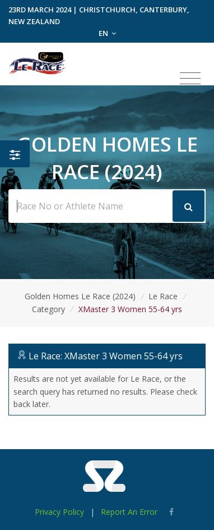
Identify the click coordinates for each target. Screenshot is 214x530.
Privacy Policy (59, 511)
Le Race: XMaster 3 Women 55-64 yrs (106, 356)
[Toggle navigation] (190, 78)
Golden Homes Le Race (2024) (80, 296)
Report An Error (129, 511)
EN (107, 33)
